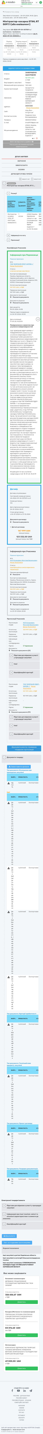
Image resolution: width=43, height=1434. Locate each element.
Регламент (21, 1415)
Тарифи (21, 1420)
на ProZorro (7, 32)
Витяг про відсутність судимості (21, 142)
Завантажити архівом (19, 767)
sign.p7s (12, 785)
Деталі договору (17, 527)
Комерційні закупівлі (21, 1402)
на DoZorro (17, 32)
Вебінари (21, 1418)
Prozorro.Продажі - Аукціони (21, 1400)
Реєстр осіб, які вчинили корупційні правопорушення (22, 145)
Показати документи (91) (20, 712)
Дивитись (22, 1302)
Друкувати (9, 1236)
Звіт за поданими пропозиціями (17, 1243)
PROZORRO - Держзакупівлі (21, 1396)
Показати (15, 574)
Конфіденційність (6, 1429)
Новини (21, 1408)
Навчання (21, 1405)
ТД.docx (12, 1181)
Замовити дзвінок (26, 4)
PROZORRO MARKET (21, 1398)
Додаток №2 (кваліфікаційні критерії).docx (12, 1041)
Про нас (21, 1412)
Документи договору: (18, 519)
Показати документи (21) (20, 650)
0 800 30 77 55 (25, 1)
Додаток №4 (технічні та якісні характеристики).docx (12, 1097)
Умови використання (19, 1429)
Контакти (21, 1410)
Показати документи (19, 297)
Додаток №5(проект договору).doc (12, 1148)
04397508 (29, 105)
